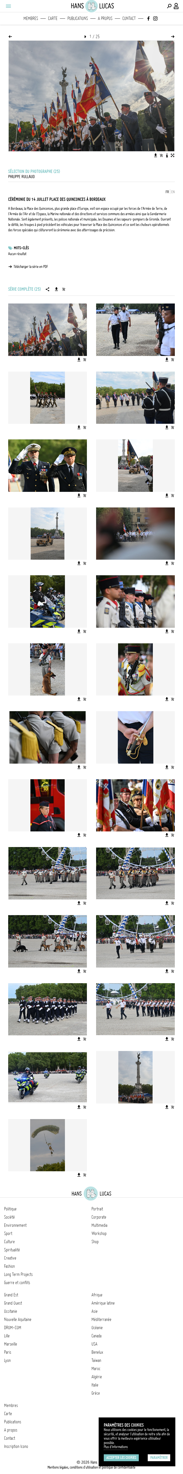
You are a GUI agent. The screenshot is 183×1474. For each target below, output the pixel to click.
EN (173, 192)
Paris (7, 1352)
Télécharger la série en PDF (31, 266)
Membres (31, 18)
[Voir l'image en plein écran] (172, 155)
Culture (9, 1241)
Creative (10, 1258)
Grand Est (11, 1294)
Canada (96, 1335)
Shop (95, 1241)
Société (9, 1217)
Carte (53, 18)
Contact (129, 18)
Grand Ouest (13, 1303)
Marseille (10, 1344)
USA (94, 1344)
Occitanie (10, 1311)
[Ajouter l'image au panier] (161, 155)
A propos (105, 18)
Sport (8, 1233)
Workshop (99, 1233)
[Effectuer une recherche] (169, 6)
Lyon (7, 1360)
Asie (95, 1311)
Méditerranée (101, 1319)
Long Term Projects (18, 1274)
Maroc (96, 1368)
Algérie (97, 1376)
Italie (95, 1385)
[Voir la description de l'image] (167, 155)
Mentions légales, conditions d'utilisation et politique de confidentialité (91, 1467)
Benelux (97, 1352)
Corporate (99, 1217)
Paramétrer (159, 1457)
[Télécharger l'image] (155, 155)
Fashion (9, 1266)
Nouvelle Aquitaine (17, 1319)
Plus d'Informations (116, 1447)
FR (167, 192)
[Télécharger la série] (56, 289)
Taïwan (96, 1360)
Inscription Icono (16, 1446)
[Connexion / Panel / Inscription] (176, 6)
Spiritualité (12, 1249)
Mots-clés (21, 248)
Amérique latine (103, 1303)
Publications (77, 18)
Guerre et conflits (17, 1282)
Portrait (97, 1208)
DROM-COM (12, 1327)
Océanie (97, 1327)
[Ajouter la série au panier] (63, 289)
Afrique (97, 1294)
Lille (7, 1335)
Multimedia (99, 1225)
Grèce (96, 1393)
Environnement (15, 1225)
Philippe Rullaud (21, 176)
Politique (10, 1208)
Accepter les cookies (121, 1457)
